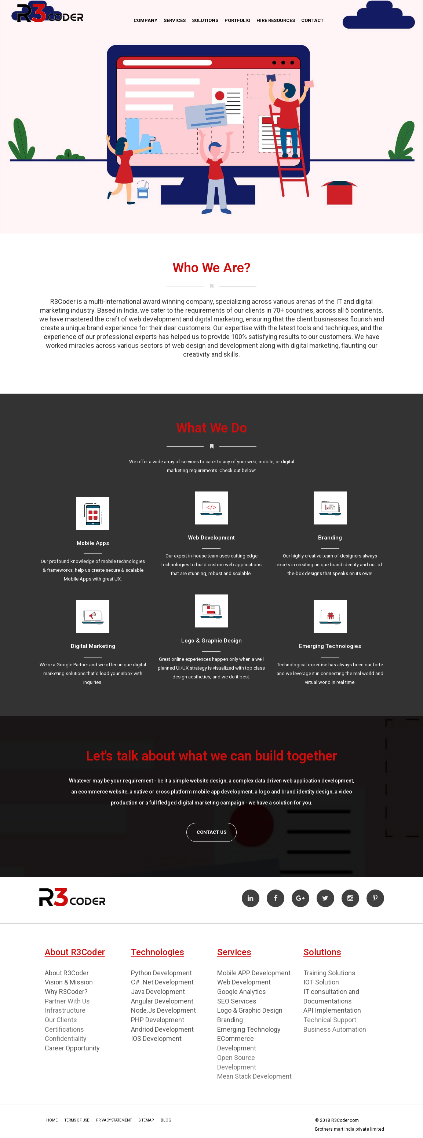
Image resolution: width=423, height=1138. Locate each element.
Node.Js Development (163, 1010)
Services (175, 20)
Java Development (158, 991)
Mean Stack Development (254, 1076)
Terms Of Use (77, 1120)
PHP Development (157, 1020)
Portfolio (237, 20)
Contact (312, 20)
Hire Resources (275, 20)
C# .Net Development (162, 982)
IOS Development (156, 1038)
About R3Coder (67, 973)
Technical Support (329, 1020)
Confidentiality (66, 1038)
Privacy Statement (114, 1120)
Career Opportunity (72, 1048)
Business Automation (334, 1029)
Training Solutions (329, 973)
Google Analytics (241, 991)
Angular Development (162, 1001)
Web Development (244, 982)
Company (145, 20)
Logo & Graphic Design (249, 1010)
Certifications (64, 1029)
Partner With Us (67, 1001)
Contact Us (211, 832)
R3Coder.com (344, 1120)
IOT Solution (321, 982)
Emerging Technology (249, 1029)
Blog (166, 1120)
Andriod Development (162, 1029)
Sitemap (146, 1120)
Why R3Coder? (66, 991)
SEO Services (236, 1001)
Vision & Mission (69, 982)
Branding (230, 1020)
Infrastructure (65, 1010)
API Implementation (332, 1010)
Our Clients (61, 1020)
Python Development (161, 973)
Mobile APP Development (254, 973)
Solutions (205, 20)
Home (52, 1120)
